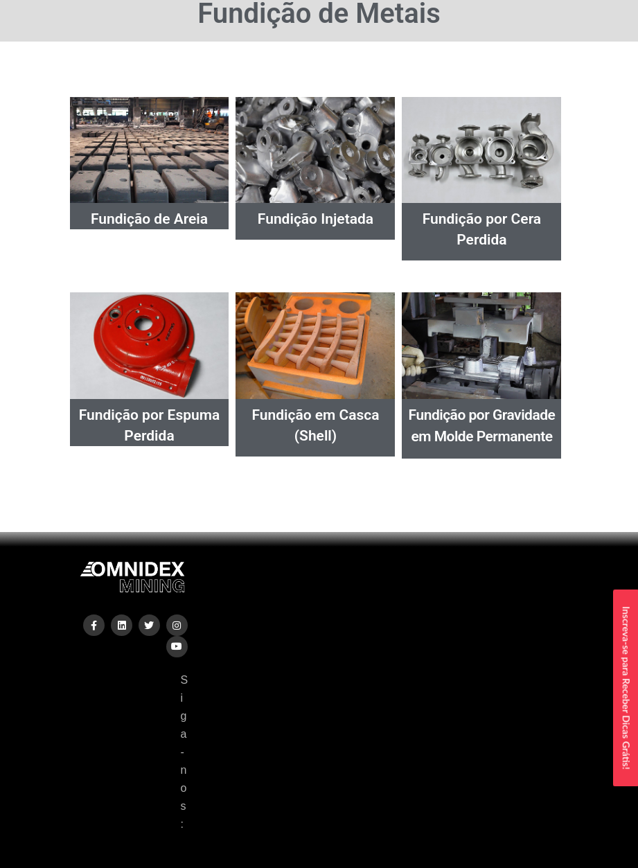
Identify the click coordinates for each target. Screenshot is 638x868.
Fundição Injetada (315, 219)
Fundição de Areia (149, 219)
